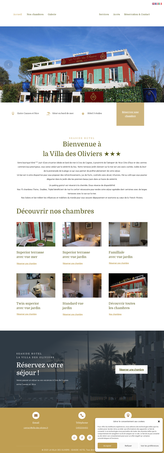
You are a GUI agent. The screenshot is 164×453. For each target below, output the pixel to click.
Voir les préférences (150, 445)
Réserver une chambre (122, 114)
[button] (159, 421)
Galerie (52, 15)
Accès (116, 15)
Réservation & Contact (137, 15)
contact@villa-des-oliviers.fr (36, 427)
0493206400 (82, 427)
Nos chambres (35, 15)
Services (104, 15)
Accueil (18, 15)
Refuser (128, 445)
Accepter (107, 445)
